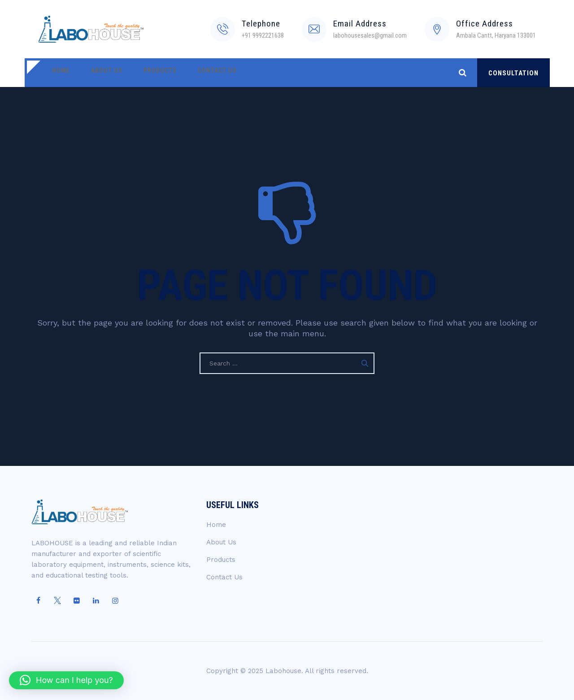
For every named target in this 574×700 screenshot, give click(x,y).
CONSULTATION (513, 73)
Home (58, 72)
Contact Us (198, 72)
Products (146, 72)
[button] (66, 680)
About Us (98, 72)
